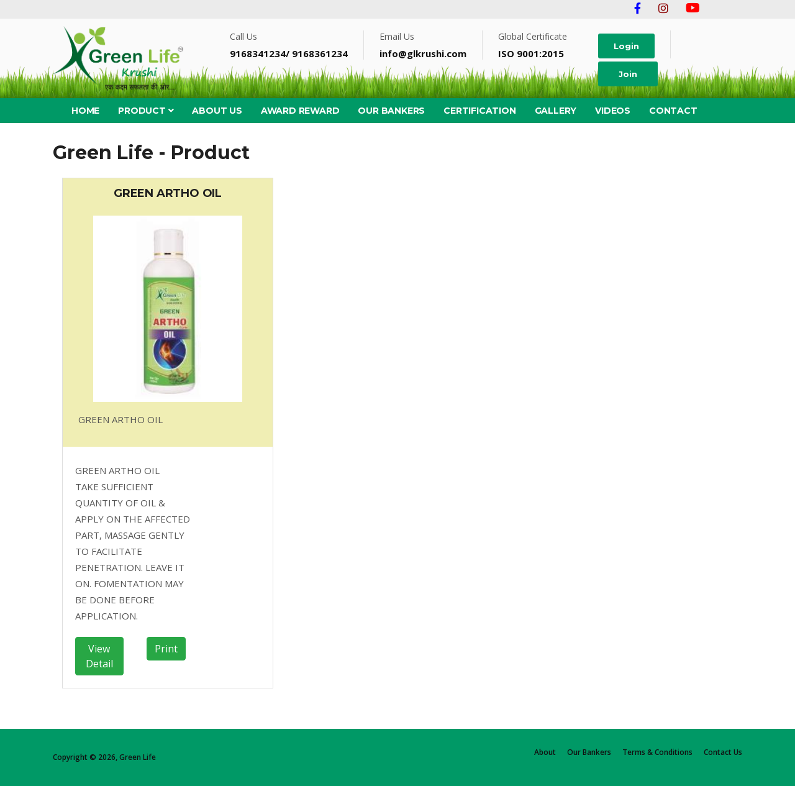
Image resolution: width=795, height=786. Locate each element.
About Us (217, 110)
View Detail (99, 656)
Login (626, 46)
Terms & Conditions (657, 752)
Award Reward (300, 110)
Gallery (556, 110)
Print (166, 649)
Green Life (137, 757)
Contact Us (723, 752)
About (545, 752)
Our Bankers (391, 110)
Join (628, 74)
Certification (479, 110)
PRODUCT (145, 110)
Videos (612, 110)
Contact (673, 110)
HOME (85, 110)
